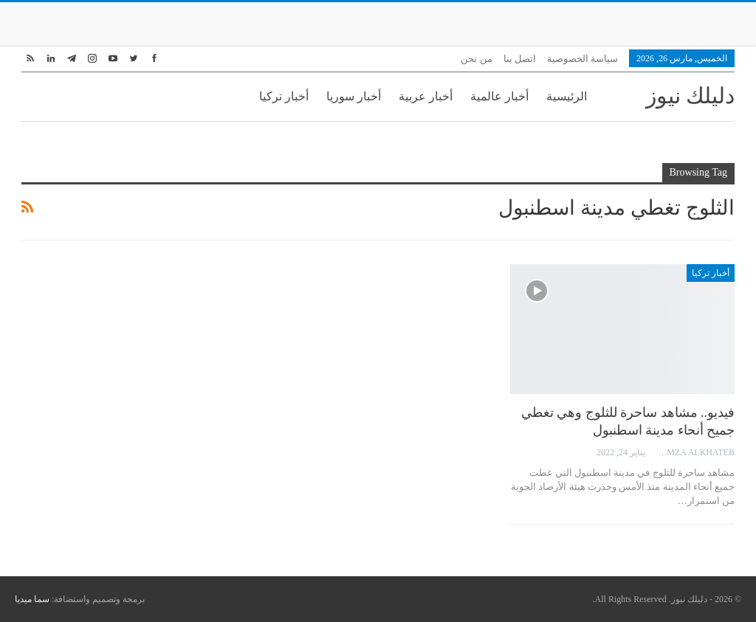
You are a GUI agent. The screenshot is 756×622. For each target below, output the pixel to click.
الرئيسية (566, 96)
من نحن (476, 58)
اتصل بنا (520, 58)
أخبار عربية (426, 96)
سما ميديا (32, 599)
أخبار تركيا (284, 96)
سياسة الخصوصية (582, 58)
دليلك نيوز (690, 95)
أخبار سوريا (353, 96)
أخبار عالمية (499, 96)
